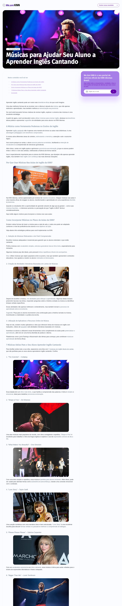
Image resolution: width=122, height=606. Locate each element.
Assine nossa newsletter (108, 5)
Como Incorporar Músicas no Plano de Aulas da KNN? (26, 87)
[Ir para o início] (11, 5)
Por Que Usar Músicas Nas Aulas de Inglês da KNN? (26, 84)
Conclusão (14, 93)
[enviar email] (113, 91)
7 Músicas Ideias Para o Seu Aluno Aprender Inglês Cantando (28, 90)
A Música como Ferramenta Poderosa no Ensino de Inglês (27, 82)
